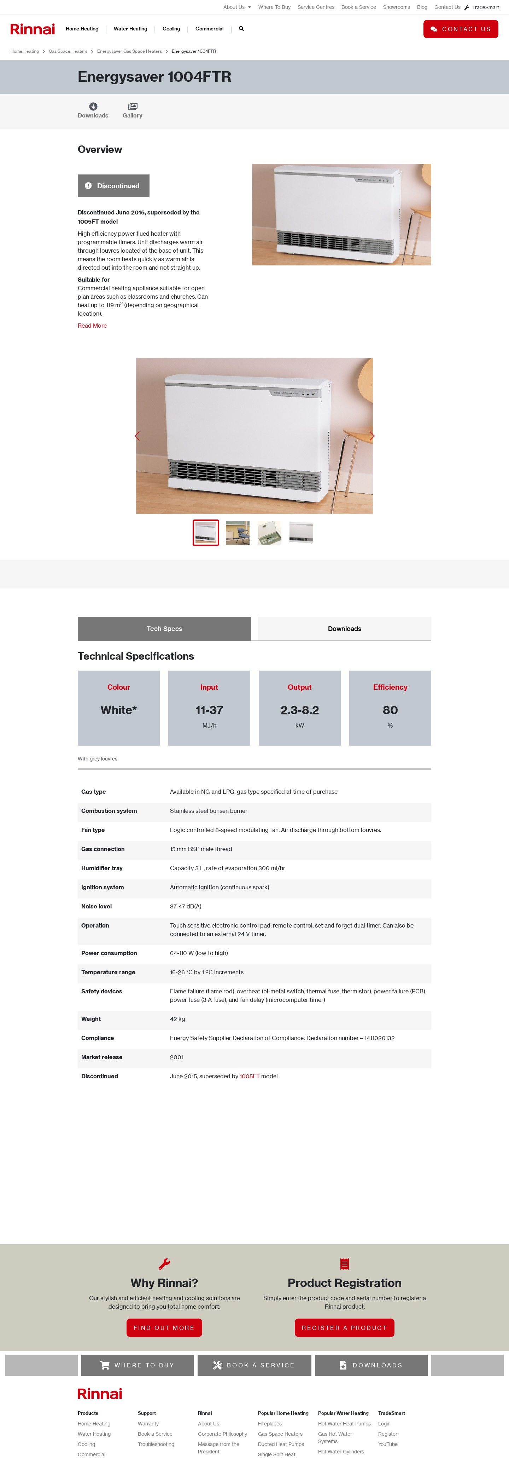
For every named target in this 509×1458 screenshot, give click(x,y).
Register (387, 1385)
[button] (137, 436)
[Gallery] (132, 106)
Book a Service (358, 7)
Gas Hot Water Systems (335, 1389)
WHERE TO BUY (145, 1316)
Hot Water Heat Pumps (344, 1375)
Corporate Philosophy (222, 1385)
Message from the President (218, 1399)
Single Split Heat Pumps (277, 1409)
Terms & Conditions (220, 1454)
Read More (92, 325)
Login (384, 1375)
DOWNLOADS (378, 1316)
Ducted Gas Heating (281, 1434)
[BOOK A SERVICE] (217, 1317)
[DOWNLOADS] (343, 1317)
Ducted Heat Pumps (281, 1396)
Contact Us (447, 7)
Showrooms (396, 7)
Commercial (209, 28)
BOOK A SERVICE (261, 1316)
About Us (237, 7)
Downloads (93, 115)
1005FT (250, 1076)
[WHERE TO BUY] (105, 1317)
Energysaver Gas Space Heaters (129, 51)
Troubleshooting (156, 1396)
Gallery (132, 115)
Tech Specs (164, 629)
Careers (207, 1434)
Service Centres (316, 7)
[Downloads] (93, 106)
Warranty (148, 1375)
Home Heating (82, 28)
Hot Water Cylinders (341, 1403)
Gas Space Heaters (68, 51)
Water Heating (130, 28)
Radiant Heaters (276, 1423)
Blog (422, 7)
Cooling (171, 28)
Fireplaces (270, 1375)
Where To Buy (274, 7)
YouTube (388, 1396)
